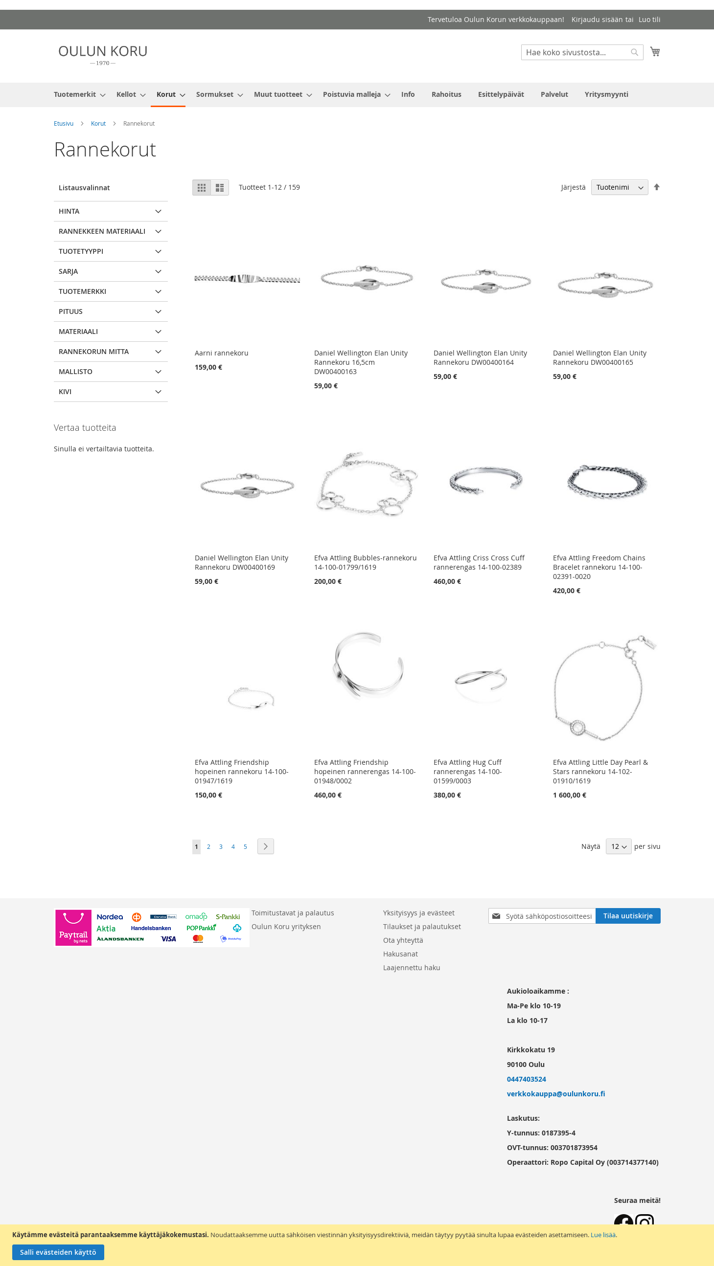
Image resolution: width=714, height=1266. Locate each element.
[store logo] (103, 55)
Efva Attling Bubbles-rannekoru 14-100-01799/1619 (365, 562)
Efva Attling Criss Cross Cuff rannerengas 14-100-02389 (479, 562)
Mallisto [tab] (75, 371)
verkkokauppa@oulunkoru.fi (556, 1093)
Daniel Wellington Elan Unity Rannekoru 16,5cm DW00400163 (361, 362)
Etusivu (63, 123)
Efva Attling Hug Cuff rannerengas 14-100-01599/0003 (468, 771)
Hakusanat (400, 953)
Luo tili (650, 19)
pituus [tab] (71, 311)
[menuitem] (77, 94)
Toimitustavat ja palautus (293, 912)
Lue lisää (603, 1234)
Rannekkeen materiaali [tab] (102, 231)
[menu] (357, 95)
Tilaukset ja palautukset (422, 926)
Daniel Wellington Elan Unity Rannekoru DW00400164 (480, 357)
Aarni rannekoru (222, 352)
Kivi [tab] (65, 391)
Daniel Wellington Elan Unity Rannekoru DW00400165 (599, 357)
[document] (358, 1245)
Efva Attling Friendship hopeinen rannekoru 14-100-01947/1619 (242, 771)
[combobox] (582, 52)
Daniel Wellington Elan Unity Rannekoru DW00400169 (241, 562)
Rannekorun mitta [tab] (94, 351)
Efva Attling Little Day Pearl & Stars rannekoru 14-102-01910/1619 (600, 771)
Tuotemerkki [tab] (82, 291)
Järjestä (573, 187)
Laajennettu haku (411, 967)
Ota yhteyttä (403, 940)
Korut (98, 123)
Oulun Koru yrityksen (286, 926)
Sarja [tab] (68, 271)
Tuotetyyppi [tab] (81, 251)
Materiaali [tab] (78, 331)
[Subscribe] (628, 916)
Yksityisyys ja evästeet (419, 912)
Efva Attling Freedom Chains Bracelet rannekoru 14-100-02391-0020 (599, 567)
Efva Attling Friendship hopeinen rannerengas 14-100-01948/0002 (365, 771)
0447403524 (526, 1079)
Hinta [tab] (69, 211)
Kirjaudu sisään (597, 19)
